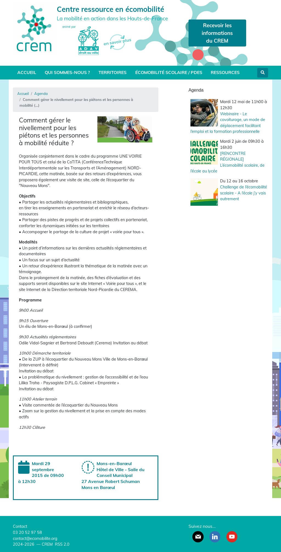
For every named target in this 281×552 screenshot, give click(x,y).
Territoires (113, 72)
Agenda (41, 93)
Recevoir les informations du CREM (217, 33)
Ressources (225, 72)
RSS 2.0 (61, 544)
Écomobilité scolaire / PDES (168, 72)
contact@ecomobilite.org (35, 538)
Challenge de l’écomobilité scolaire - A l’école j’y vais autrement (243, 193)
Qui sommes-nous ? (67, 72)
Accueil (26, 72)
